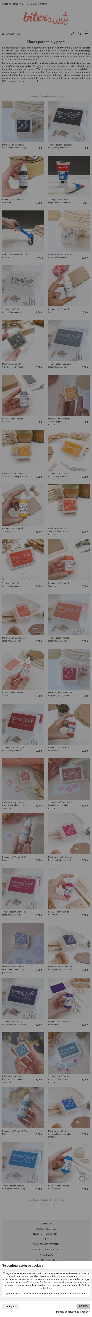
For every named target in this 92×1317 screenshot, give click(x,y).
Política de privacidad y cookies (73, 1311)
